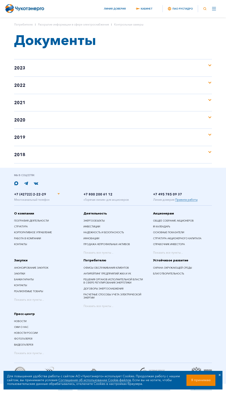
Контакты (20, 244)
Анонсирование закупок (31, 267)
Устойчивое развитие (170, 260)
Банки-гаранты (24, 279)
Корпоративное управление (33, 232)
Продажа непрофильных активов (107, 244)
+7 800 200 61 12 (102, 193)
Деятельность (95, 213)
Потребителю (23, 24)
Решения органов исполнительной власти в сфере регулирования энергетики (113, 281)
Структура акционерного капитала (177, 238)
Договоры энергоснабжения (103, 288)
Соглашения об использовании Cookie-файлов (94, 380)
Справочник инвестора (169, 244)
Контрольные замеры (128, 24)
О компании (24, 213)
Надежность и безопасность (104, 232)
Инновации (91, 238)
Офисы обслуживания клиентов (106, 267)
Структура (21, 226)
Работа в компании (27, 238)
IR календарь (161, 226)
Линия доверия (115, 8)
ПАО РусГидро (180, 9)
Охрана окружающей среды (172, 267)
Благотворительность (168, 273)
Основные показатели (168, 232)
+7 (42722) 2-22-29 (35, 193)
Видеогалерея (23, 344)
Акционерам (163, 213)
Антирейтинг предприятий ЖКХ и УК (107, 273)
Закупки (21, 260)
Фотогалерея (23, 338)
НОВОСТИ (20, 321)
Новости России (26, 332)
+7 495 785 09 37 (172, 193)
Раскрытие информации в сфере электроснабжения (73, 24)
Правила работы (186, 199)
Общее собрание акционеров (173, 220)
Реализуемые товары (28, 291)
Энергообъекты (94, 220)
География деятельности (31, 220)
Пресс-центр (24, 314)
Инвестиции (92, 226)
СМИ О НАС (21, 327)
